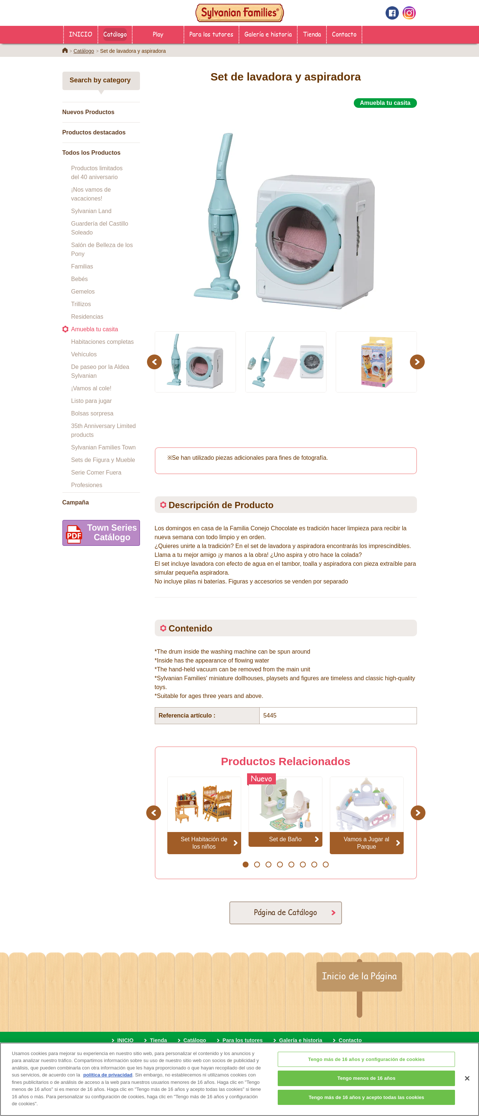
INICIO (80, 34)
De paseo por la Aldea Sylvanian (100, 371)
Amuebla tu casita (94, 329)
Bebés (79, 279)
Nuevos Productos (88, 112)
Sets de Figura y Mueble (103, 460)
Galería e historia (268, 34)
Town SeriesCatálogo (100, 534)
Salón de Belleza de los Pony (102, 249)
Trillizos (81, 304)
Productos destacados (94, 132)
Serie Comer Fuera (96, 472)
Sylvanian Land (91, 211)
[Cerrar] (467, 1089)
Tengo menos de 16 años (367, 1089)
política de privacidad (108, 1086)
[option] (286, 215)
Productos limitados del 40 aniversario (97, 172)
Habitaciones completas (102, 342)
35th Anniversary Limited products (103, 430)
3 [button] (268, 864)
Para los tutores (211, 34)
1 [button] (245, 864)
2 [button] (256, 864)
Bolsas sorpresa (92, 413)
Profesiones (87, 485)
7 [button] (314, 864)
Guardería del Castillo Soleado (100, 228)
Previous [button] (155, 362)
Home (65, 50)
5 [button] (291, 864)
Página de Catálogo (285, 912)
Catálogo (115, 34)
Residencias (87, 317)
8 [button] (325, 864)
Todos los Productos (91, 153)
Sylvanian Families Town (103, 447)
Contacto (344, 34)
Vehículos (84, 354)
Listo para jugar (91, 401)
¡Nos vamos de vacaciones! (91, 194)
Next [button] (418, 362)
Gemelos (83, 291)
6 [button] (302, 864)
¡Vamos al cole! (91, 388)
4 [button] (279, 864)
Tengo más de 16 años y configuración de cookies (366, 1070)
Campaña (75, 502)
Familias (82, 266)
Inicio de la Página (359, 975)
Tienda (312, 34)
